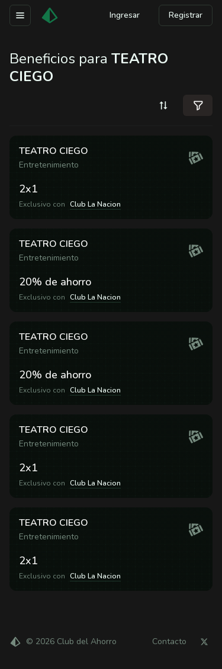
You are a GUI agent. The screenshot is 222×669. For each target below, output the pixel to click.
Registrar (185, 15)
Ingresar (125, 15)
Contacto (169, 642)
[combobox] (163, 105)
